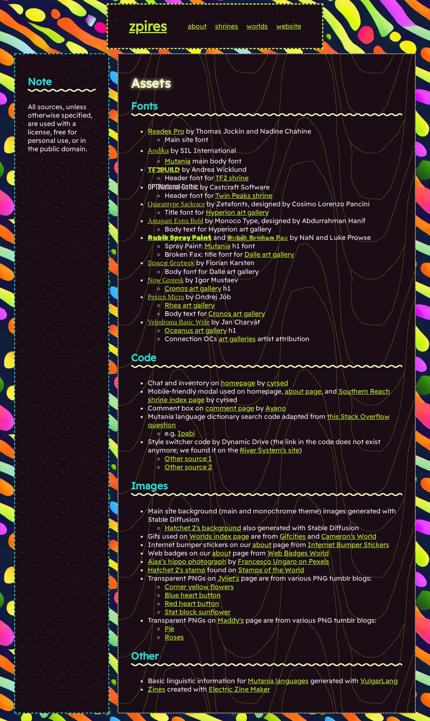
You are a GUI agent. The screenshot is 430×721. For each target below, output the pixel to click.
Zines (156, 689)
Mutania (178, 161)
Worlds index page (219, 536)
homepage (238, 383)
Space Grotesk (171, 262)
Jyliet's (228, 578)
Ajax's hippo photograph (187, 561)
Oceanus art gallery (196, 330)
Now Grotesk (166, 280)
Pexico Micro (166, 296)
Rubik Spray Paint (180, 238)
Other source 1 (188, 458)
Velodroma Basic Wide (179, 322)
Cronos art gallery (193, 288)
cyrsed (277, 383)
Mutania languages (278, 680)
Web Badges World (298, 553)
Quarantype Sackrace (176, 204)
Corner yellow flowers (199, 586)
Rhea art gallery (190, 305)
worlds (257, 26)
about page (303, 391)
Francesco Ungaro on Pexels (283, 561)
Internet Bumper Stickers (348, 544)
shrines (226, 26)
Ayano (275, 408)
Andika (158, 150)
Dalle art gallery (269, 254)
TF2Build (164, 169)
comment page (229, 408)
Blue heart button (193, 595)
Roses (174, 637)
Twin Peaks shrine (243, 195)
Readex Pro (166, 131)
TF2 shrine (232, 178)
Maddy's (231, 620)
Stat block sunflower (198, 612)
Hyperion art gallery (237, 212)
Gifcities (293, 536)
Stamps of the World (271, 570)
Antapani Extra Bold (175, 220)
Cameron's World (348, 536)
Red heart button (192, 603)
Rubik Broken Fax (257, 238)
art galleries (237, 338)
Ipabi (186, 433)
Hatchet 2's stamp (176, 570)
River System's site (269, 450)
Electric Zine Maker (239, 689)
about (197, 26)
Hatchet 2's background (203, 528)
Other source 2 (188, 467)
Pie (169, 628)
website (288, 26)
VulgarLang (379, 680)
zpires (148, 26)
